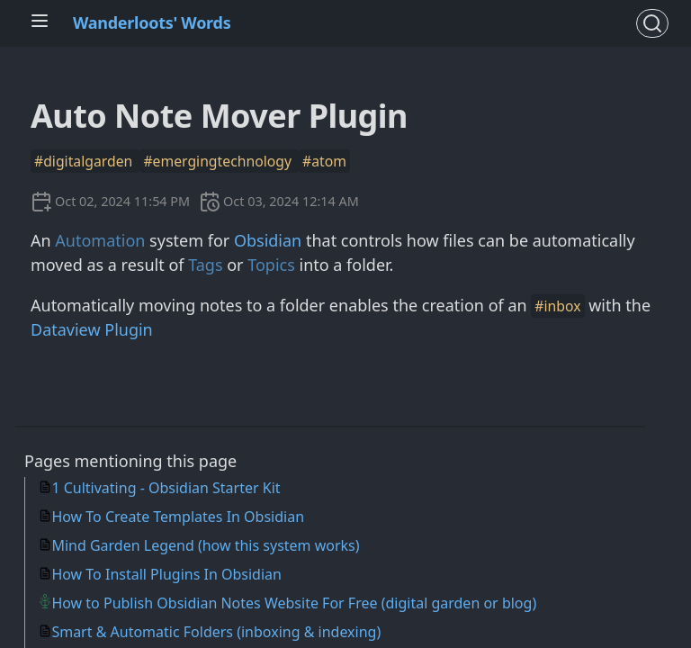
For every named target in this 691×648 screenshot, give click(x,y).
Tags (205, 264)
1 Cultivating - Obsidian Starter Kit (165, 488)
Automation (100, 240)
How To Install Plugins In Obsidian (166, 574)
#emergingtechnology (219, 161)
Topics (271, 264)
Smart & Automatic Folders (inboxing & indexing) (216, 632)
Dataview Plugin (92, 329)
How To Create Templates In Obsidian (177, 516)
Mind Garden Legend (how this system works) (205, 545)
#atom (324, 161)
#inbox (557, 306)
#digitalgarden (85, 161)
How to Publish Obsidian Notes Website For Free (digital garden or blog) (293, 603)
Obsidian (267, 240)
